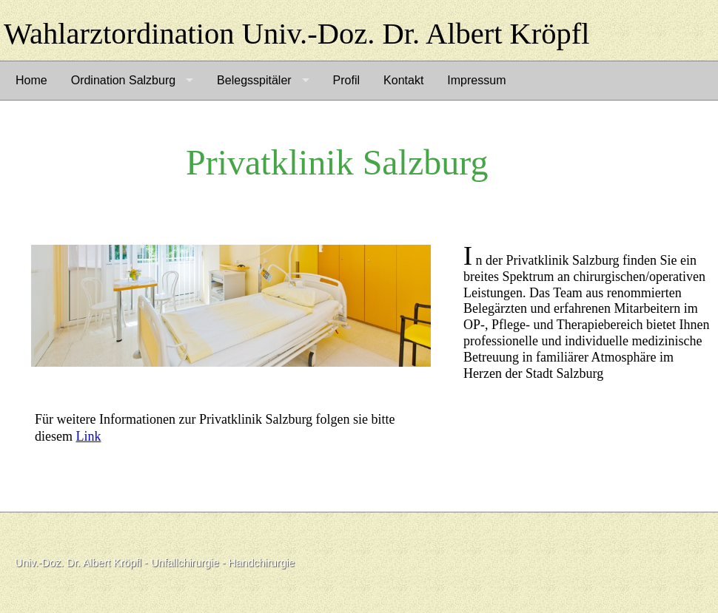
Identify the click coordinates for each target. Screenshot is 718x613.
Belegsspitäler (254, 80)
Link (88, 436)
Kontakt (403, 80)
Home (31, 80)
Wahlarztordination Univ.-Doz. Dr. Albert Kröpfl (297, 33)
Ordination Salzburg (123, 80)
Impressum (476, 80)
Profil (346, 80)
